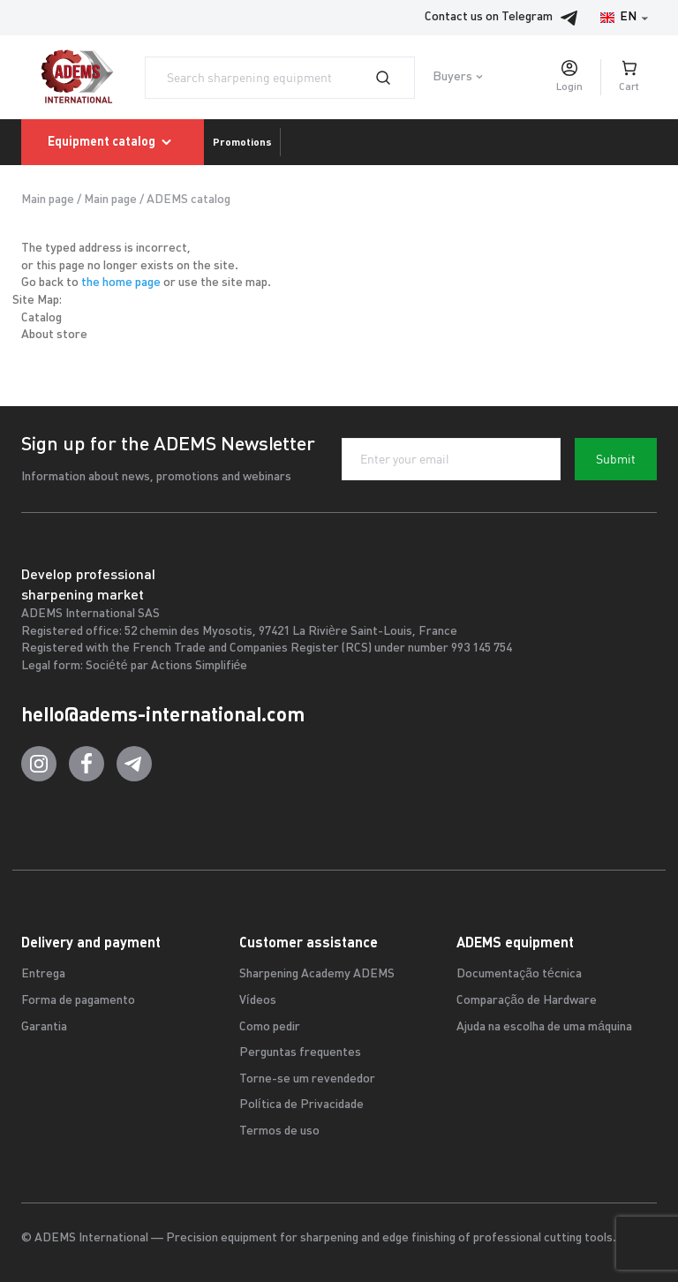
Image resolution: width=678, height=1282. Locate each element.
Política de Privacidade (301, 1105)
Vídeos (257, 1000)
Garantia (44, 1027)
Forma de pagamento (78, 1000)
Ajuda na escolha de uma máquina (544, 1027)
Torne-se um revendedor (307, 1079)
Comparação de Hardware (526, 1000)
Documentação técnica (519, 974)
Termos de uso (279, 1131)
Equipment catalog (112, 142)
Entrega (43, 974)
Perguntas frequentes (300, 1053)
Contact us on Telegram (506, 17)
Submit (616, 459)
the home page (121, 283)
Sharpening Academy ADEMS (317, 974)
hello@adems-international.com (163, 714)
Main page (47, 200)
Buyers (452, 77)
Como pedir (269, 1027)
